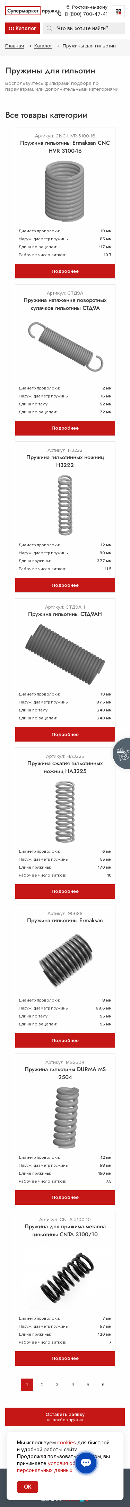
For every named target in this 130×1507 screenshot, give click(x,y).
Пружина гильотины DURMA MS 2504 (65, 1073)
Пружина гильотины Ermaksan (65, 920)
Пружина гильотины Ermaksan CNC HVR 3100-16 (65, 147)
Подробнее (65, 271)
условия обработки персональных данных (56, 1467)
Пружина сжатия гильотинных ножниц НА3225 (65, 767)
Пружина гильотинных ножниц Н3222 (65, 461)
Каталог (43, 46)
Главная (14, 46)
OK (27, 1486)
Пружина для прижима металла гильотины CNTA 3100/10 (65, 1230)
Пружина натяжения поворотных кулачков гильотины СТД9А (65, 304)
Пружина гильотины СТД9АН (65, 614)
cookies (66, 1442)
